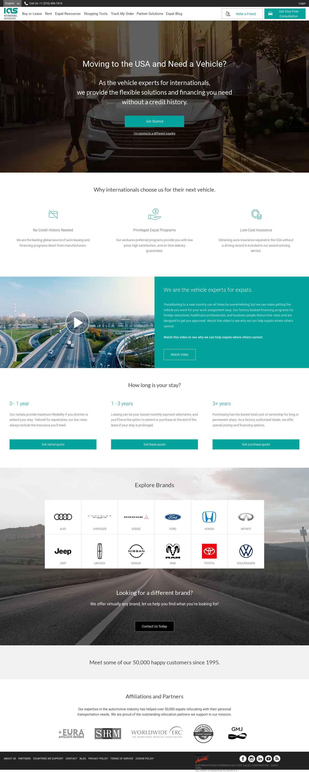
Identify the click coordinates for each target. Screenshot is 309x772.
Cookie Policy (145, 758)
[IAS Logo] (11, 13)
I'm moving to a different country (154, 133)
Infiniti (246, 529)
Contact (71, 758)
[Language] (12, 3)
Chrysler (99, 529)
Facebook (243, 758)
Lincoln (99, 563)
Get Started (154, 121)
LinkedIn (260, 758)
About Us (10, 758)
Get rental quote (53, 444)
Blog (83, 758)
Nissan (136, 563)
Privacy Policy (98, 758)
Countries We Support (48, 758)
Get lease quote (154, 444)
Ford (172, 529)
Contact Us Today (154, 626)
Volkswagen (246, 563)
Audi (63, 529)
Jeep (63, 563)
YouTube (268, 758)
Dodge (136, 529)
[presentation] (48, 14)
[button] (150, 14)
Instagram (251, 758)
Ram (173, 563)
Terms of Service (121, 758)
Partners (24, 758)
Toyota (209, 563)
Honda (209, 529)
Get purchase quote (256, 444)
